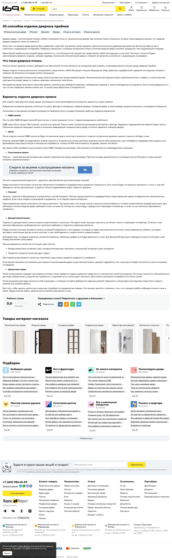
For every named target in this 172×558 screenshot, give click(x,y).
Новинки (68, 500)
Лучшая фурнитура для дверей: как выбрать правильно (62, 377)
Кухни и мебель (124, 14)
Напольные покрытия (103, 14)
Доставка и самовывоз (98, 486)
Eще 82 (7, 430)
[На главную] (14, 8)
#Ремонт (34, 32)
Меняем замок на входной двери (60, 391)
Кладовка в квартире (141, 425)
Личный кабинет (72, 511)
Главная (6, 21)
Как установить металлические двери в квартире (21, 425)
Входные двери (56, 14)
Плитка (85, 14)
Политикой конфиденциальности (38, 472)
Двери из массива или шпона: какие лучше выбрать (105, 388)
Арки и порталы (46, 511)
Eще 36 (50, 396)
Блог (66, 496)
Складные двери (47, 507)
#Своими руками (92, 32)
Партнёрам (125, 2)
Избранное (154, 8)
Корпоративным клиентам (156, 496)
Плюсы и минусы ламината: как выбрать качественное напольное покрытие (107, 412)
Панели (42, 518)
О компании (141, 2)
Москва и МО (11, 2)
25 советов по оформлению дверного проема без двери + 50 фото (62, 425)
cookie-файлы (24, 546)
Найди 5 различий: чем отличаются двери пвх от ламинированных (104, 384)
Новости (124, 493)
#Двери (56, 32)
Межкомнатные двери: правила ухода (148, 377)
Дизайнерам (150, 486)
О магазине (16, 21)
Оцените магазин (10, 505)
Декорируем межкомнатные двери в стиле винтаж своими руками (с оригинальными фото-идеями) (62, 411)
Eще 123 (7, 396)
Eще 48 (49, 430)
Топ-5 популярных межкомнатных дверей (18, 377)
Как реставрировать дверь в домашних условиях (149, 380)
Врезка (91, 500)
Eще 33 (135, 396)
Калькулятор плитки (73, 507)
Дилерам (148, 489)
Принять (7, 553)
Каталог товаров (48, 481)
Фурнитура (73, 14)
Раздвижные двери (48, 504)
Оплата (67, 489)
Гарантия (92, 511)
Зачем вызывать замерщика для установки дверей (18, 411)
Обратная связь (71, 486)
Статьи (26, 21)
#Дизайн (45, 32)
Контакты (124, 511)
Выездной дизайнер (97, 496)
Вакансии (124, 500)
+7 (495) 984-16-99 (29, 2)
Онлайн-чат (47, 2)
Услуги (91, 481)
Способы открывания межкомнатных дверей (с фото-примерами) (20, 391)
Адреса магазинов (160, 2)
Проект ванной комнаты (99, 507)
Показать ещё (86, 438)
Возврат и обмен (95, 515)
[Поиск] (120, 8)
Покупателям (108, 2)
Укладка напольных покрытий (102, 504)
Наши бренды (126, 489)
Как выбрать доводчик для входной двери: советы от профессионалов (62, 384)
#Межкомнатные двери (15, 32)
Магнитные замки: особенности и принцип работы (61, 380)
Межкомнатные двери (34, 14)
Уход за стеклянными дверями (145, 388)
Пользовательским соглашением (66, 472)
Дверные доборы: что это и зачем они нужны (20, 380)
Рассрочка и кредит (73, 493)
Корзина (165, 8)
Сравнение (141, 8)
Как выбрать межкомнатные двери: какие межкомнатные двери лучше (19, 388)
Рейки (42, 515)
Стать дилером (17, 493)
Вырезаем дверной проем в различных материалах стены (149, 422)
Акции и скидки (12, 14)
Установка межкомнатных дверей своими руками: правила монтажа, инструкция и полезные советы (19, 422)
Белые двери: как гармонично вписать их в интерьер (63, 422)
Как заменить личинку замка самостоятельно (144, 391)
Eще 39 (92, 396)
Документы (125, 504)
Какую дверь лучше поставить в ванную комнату (21, 384)
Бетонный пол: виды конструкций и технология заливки (105, 422)
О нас (123, 486)
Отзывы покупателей (130, 496)
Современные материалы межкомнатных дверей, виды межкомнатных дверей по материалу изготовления (107, 391)
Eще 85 (135, 430)
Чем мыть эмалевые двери (143, 384)
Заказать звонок (10, 486)
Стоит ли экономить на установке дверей (18, 418)
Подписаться (137, 464)
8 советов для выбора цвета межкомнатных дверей (58, 414)
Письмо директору (129, 507)
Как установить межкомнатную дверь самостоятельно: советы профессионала (21, 414)
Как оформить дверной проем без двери (150, 418)
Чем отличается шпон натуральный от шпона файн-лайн (106, 377)
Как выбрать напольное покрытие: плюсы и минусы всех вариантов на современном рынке (104, 426)
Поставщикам (150, 493)
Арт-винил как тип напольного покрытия (107, 419)
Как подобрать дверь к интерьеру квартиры (61, 418)
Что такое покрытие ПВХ (99, 380)
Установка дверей (96, 489)
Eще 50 (92, 431)
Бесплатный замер (96, 493)
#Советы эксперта (71, 32)
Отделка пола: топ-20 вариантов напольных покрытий (103, 415)
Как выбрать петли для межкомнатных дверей (63, 388)
